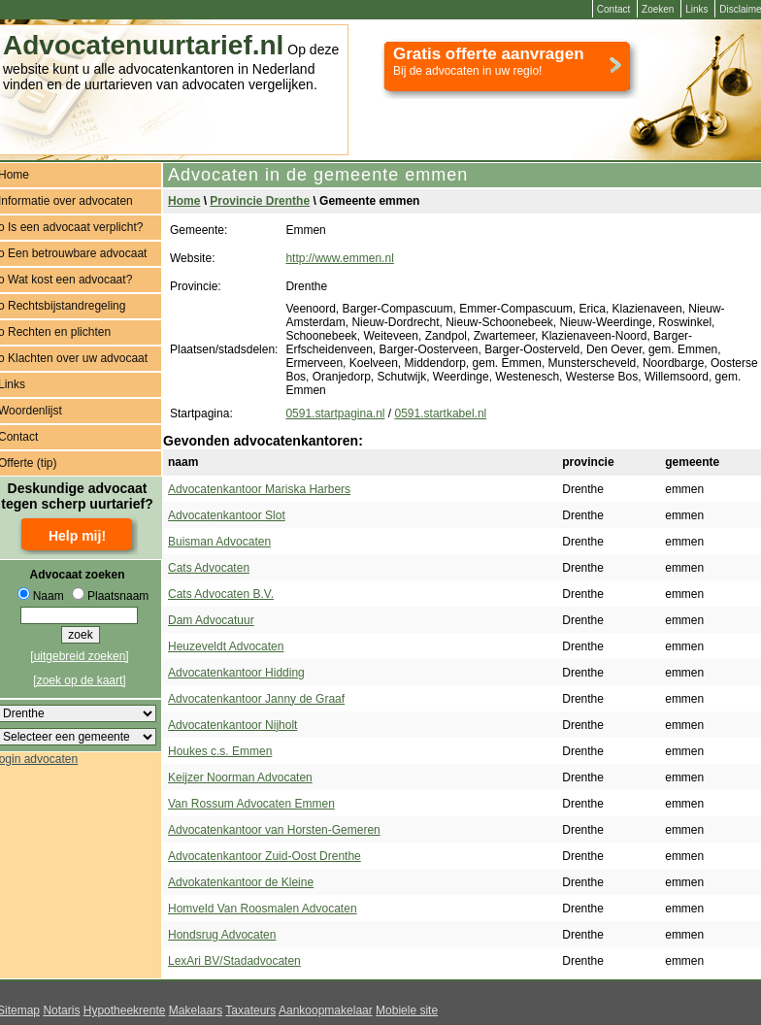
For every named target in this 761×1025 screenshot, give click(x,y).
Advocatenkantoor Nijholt (232, 725)
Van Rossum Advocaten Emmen (251, 803)
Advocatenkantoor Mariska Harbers (259, 489)
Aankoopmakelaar (326, 1010)
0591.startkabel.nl (441, 413)
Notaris (61, 1010)
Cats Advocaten (208, 568)
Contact (613, 9)
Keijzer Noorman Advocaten (240, 777)
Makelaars (195, 1010)
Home (184, 201)
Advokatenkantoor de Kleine (241, 882)
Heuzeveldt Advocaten (225, 646)
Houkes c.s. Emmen (220, 751)
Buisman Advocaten (219, 541)
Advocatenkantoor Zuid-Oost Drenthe (264, 856)
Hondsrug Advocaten (222, 935)
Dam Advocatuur (211, 620)
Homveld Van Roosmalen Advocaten (262, 908)
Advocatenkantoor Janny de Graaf (256, 699)
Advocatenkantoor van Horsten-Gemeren (274, 830)
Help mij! (77, 536)
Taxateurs (250, 1010)
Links (696, 9)
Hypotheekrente (124, 1010)
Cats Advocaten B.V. (221, 594)
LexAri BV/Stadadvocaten (234, 961)
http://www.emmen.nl (339, 258)
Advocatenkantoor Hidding (236, 672)
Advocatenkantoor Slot (226, 515)
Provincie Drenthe (260, 201)
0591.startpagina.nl (334, 413)
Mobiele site (407, 1010)
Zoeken (658, 9)
